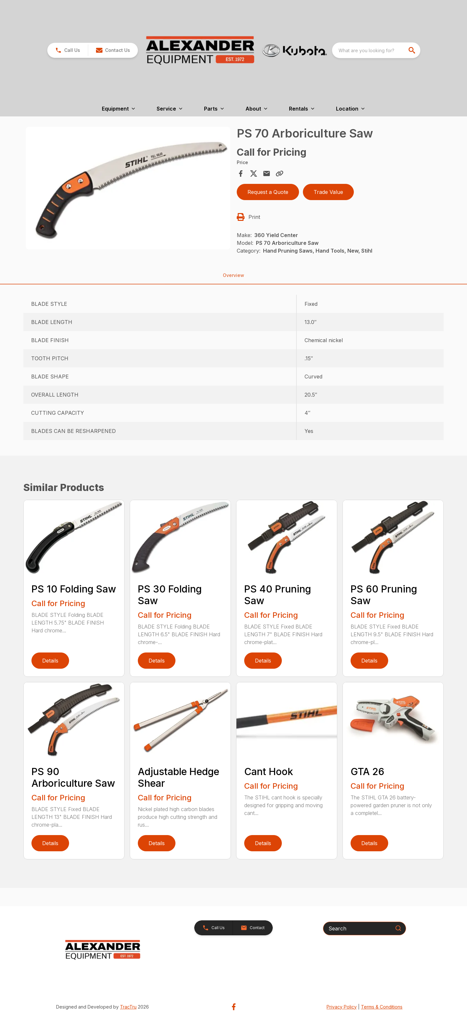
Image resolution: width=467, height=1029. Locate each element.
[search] (412, 50)
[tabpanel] (128, 189)
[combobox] (376, 50)
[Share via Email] (266, 173)
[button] (113, 50)
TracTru (128, 1007)
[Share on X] (253, 173)
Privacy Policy (342, 1007)
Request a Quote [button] (267, 192)
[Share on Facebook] (241, 173)
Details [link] (50, 660)
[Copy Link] (279, 173)
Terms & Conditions (381, 1007)
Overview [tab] (233, 275)
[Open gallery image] (128, 188)
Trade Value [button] (328, 192)
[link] (67, 50)
